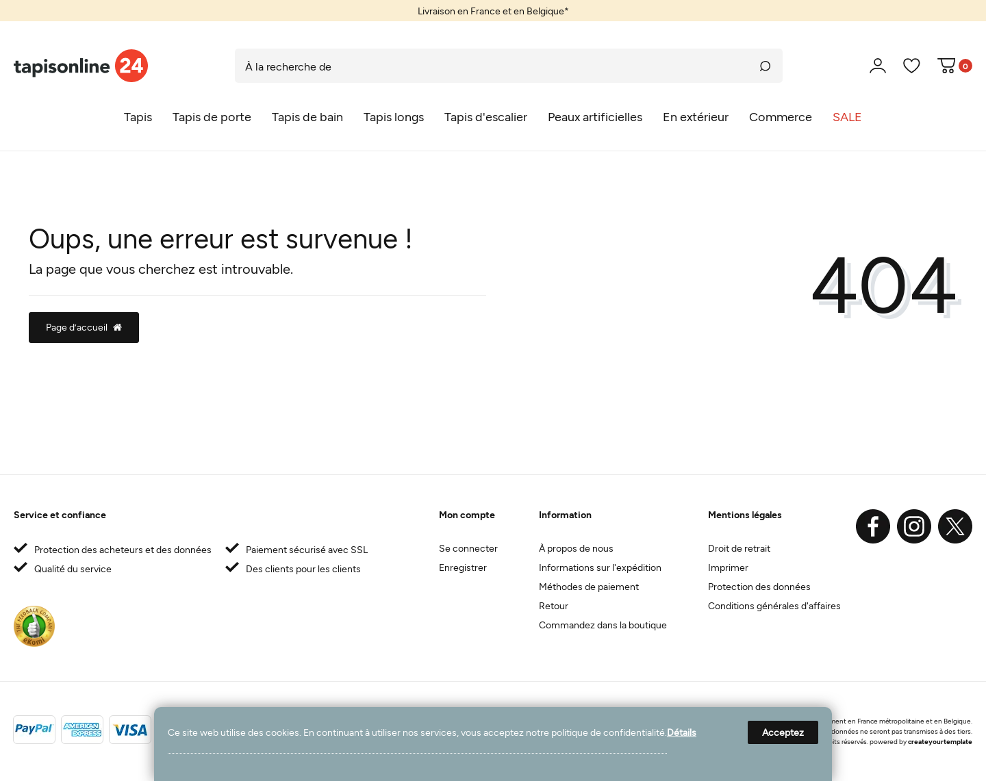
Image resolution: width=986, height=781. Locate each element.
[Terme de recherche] (491, 66)
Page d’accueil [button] (84, 327)
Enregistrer (463, 567)
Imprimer (728, 567)
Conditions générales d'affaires (774, 605)
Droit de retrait (739, 548)
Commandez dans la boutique (603, 624)
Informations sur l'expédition (600, 567)
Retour (553, 605)
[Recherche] (765, 66)
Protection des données (759, 586)
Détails (681, 732)
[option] (493, 10)
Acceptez (783, 732)
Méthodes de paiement (589, 586)
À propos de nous (576, 548)
